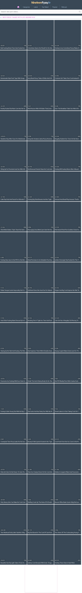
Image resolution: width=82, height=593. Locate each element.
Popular (54, 7)
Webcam (64, 7)
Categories (26, 7)
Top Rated (45, 7)
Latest (36, 7)
